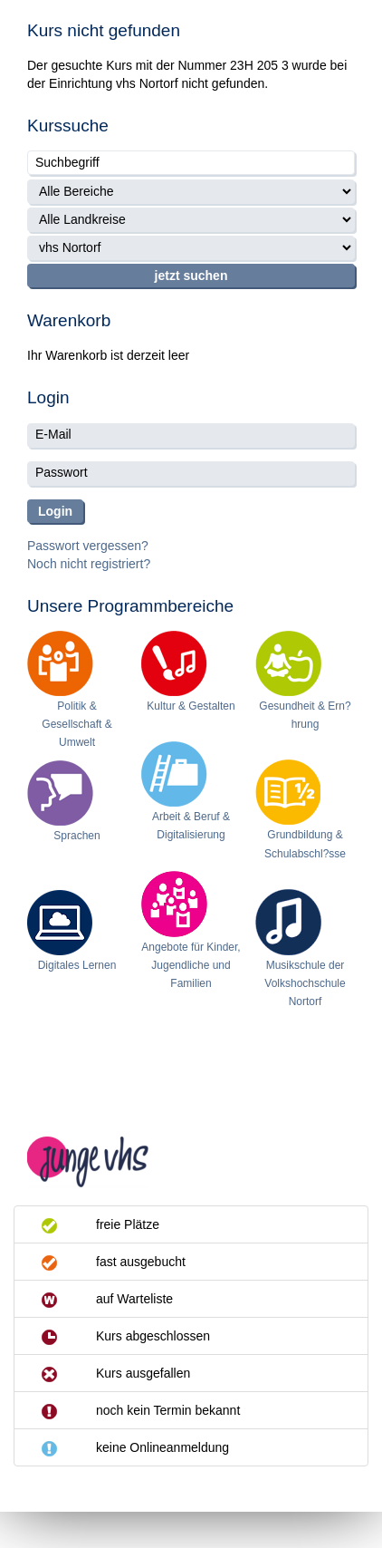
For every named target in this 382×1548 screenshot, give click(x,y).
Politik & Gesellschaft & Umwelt (76, 724)
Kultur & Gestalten (190, 706)
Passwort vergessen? (87, 545)
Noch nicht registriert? (88, 563)
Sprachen (76, 835)
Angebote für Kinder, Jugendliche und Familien (190, 965)
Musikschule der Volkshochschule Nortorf (304, 983)
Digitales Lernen (77, 965)
